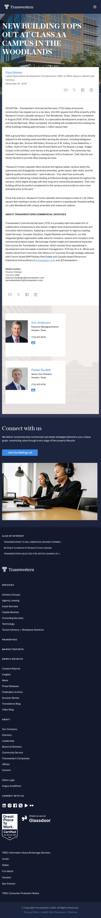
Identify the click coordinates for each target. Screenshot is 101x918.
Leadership (8, 741)
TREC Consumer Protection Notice (20, 893)
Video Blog (8, 709)
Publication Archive (12, 692)
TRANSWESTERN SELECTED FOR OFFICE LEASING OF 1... (32, 553)
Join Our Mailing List (20, 452)
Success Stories (10, 698)
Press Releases (13, 72)
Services (8, 585)
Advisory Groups (11, 594)
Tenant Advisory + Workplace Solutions (23, 630)
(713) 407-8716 (38, 384)
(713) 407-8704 (38, 337)
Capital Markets (10, 612)
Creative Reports (11, 668)
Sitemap (72, 912)
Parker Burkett (41, 370)
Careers (6, 770)
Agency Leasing (10, 600)
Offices (6, 764)
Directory (7, 735)
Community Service (12, 752)
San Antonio (8, 883)
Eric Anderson (41, 322)
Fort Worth (7, 871)
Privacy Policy (31, 912)
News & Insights (12, 659)
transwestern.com (45, 260)
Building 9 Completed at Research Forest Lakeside (28, 548)
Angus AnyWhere (11, 786)
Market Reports (13, 649)
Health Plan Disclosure (53, 912)
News (5, 680)
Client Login (8, 780)
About (6, 719)
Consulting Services (12, 618)
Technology (8, 624)
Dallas (5, 865)
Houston (6, 877)
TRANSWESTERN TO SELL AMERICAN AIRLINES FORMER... (33, 542)
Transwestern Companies (15, 758)
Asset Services (10, 606)
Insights (6, 674)
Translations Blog (11, 703)
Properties (9, 639)
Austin (5, 859)
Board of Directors (12, 746)
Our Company (9, 729)
